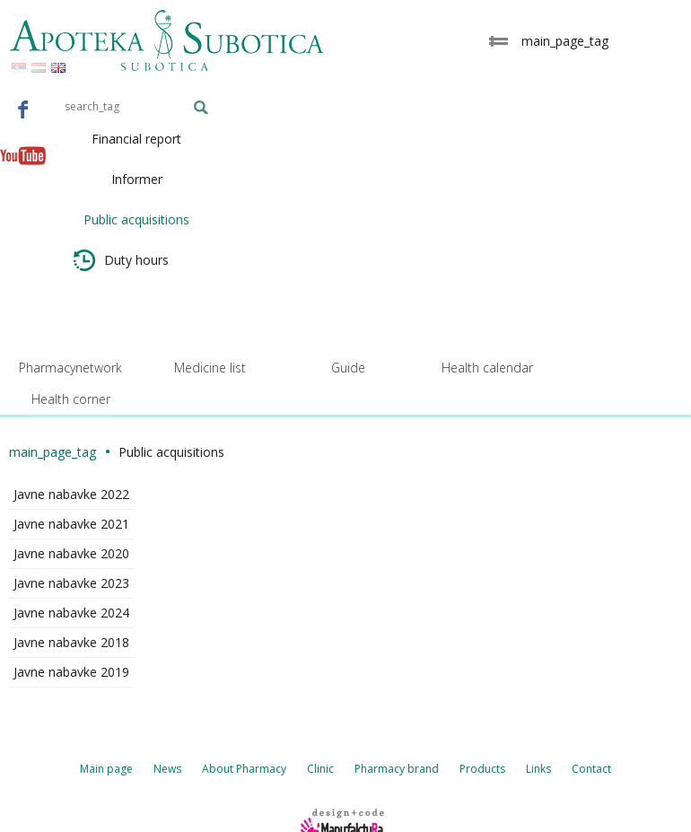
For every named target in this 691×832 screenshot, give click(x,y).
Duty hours (121, 260)
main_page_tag (52, 451)
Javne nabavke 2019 (71, 671)
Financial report (136, 138)
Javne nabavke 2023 (71, 582)
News (167, 768)
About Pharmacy (244, 768)
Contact (591, 768)
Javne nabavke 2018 (71, 642)
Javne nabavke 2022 (71, 494)
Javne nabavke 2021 (71, 523)
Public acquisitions (136, 219)
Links (538, 768)
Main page (106, 768)
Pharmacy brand (396, 768)
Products (482, 768)
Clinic (320, 768)
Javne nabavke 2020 (71, 553)
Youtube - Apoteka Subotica (23, 155)
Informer (136, 179)
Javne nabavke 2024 (71, 612)
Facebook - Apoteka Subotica (23, 108)
